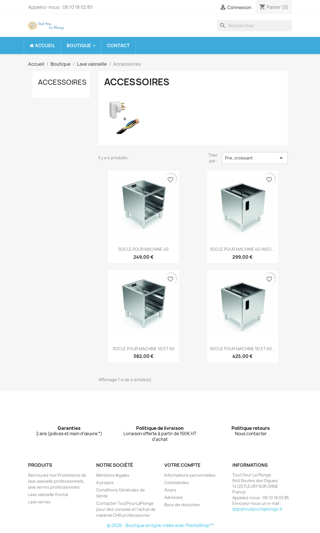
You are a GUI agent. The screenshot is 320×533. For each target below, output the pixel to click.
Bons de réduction (182, 504)
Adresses (173, 497)
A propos (105, 482)
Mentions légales (112, 475)
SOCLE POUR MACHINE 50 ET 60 (143, 348)
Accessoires (62, 82)
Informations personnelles (190, 475)
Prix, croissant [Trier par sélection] (255, 158)
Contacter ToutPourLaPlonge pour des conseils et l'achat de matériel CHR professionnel (125, 509)
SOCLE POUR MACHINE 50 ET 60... (242, 348)
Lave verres (39, 502)
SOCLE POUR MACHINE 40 (143, 249)
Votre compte (182, 465)
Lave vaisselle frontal (48, 494)
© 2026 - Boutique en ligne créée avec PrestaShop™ (160, 525)
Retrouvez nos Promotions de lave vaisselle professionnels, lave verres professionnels (57, 481)
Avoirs (170, 490)
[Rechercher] (254, 25)
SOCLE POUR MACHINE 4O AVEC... (242, 249)
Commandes (176, 482)
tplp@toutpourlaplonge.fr (257, 509)
